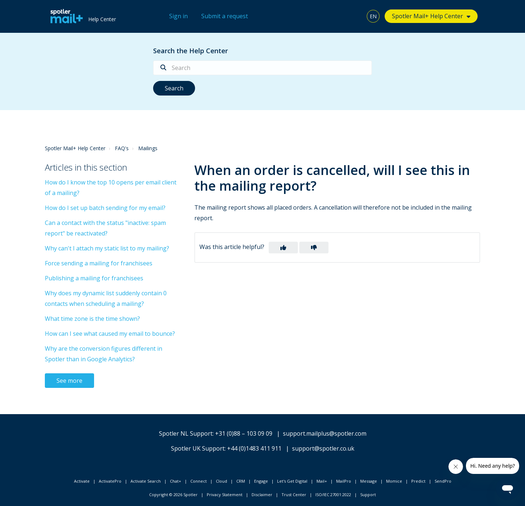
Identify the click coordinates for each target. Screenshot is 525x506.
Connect (198, 481)
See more (69, 381)
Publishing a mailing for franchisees (94, 278)
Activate (82, 481)
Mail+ (321, 481)
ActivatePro (110, 481)
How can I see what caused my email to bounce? (110, 334)
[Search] (262, 68)
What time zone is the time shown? (92, 319)
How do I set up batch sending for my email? (105, 208)
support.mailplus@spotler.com (324, 433)
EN (373, 16)
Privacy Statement (224, 494)
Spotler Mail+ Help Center (427, 16)
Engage (261, 481)
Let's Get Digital (292, 481)
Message (368, 481)
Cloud (221, 481)
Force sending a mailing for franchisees (98, 263)
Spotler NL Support (186, 433)
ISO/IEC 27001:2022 (333, 494)
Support (368, 494)
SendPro (443, 481)
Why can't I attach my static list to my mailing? (107, 248)
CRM (240, 481)
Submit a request (224, 16)
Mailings (148, 148)
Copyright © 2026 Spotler (173, 494)
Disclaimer (262, 494)
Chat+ (175, 481)
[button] (283, 247)
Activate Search (146, 481)
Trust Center (293, 494)
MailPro (343, 481)
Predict (418, 481)
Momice (394, 481)
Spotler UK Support (198, 448)
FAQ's (122, 148)
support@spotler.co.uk (323, 448)
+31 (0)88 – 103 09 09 (243, 433)
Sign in (178, 16)
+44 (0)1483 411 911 (254, 448)
